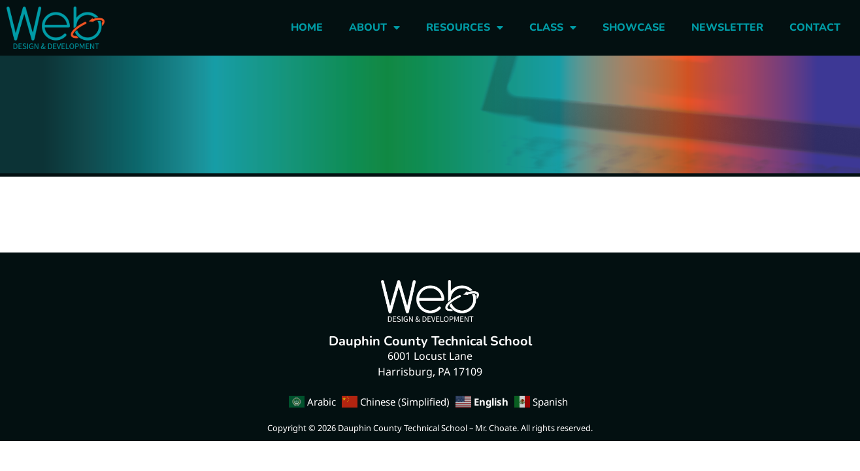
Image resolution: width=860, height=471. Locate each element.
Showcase (634, 27)
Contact (814, 27)
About (374, 27)
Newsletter (727, 27)
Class (552, 27)
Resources (464, 27)
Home (307, 27)
